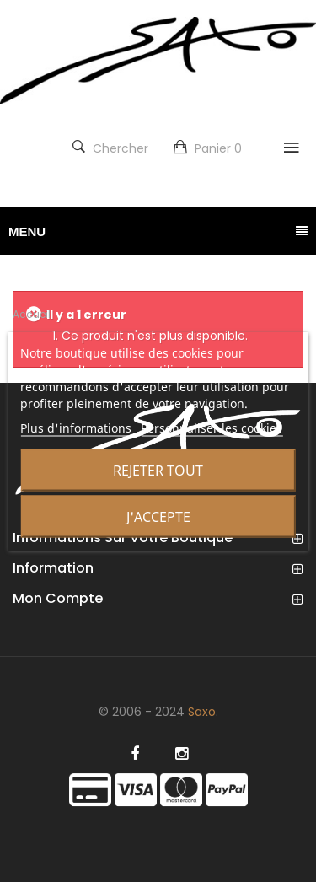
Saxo (202, 711)
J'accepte (158, 517)
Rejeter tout (158, 470)
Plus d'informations (75, 428)
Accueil (32, 314)
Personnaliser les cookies (211, 428)
